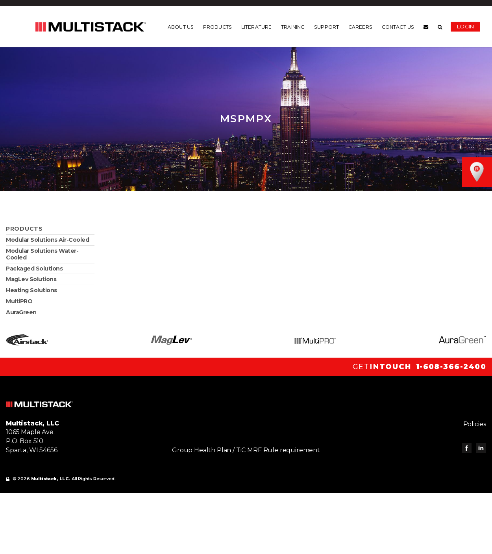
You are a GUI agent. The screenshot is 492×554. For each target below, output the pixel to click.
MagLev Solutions (31, 279)
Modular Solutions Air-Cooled (47, 239)
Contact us (398, 27)
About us (181, 27)
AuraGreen (21, 312)
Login (465, 26)
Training (293, 27)
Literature (256, 27)
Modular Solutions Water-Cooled (42, 254)
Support (326, 27)
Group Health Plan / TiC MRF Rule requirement (246, 450)
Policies (474, 424)
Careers (360, 27)
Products (217, 27)
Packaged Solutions (34, 268)
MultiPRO (19, 301)
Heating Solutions (31, 290)
